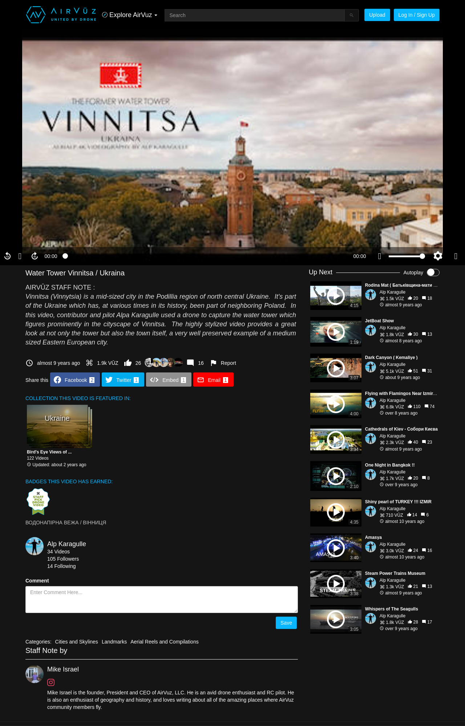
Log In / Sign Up (417, 15)
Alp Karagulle (66, 544)
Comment (37, 581)
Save (286, 623)
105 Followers (63, 559)
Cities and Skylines (76, 642)
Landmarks (114, 642)
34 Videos (58, 551)
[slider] (205, 256)
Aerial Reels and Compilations (164, 642)
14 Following (61, 566)
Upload (377, 15)
